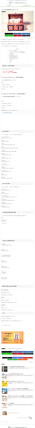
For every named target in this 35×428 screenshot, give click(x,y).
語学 (18, 347)
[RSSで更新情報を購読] (20, 356)
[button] (31, 34)
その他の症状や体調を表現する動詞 (13, 54)
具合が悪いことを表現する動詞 (13, 48)
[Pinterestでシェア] (25, 34)
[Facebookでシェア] (9, 34)
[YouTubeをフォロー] (17, 356)
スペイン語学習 (3, 347)
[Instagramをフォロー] (16, 356)
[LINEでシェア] (20, 34)
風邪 (20, 347)
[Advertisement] (17, 122)
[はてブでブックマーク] (14, 34)
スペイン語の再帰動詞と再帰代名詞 (7, 111)
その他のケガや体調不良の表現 (13, 55)
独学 (16, 347)
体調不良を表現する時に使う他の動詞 (13, 56)
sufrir (10, 58)
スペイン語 (7, 347)
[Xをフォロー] (14, 356)
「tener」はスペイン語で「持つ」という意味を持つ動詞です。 (17, 49)
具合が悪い (10, 347)
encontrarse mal (12, 57)
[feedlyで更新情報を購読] (19, 356)
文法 (14, 347)
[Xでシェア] (4, 34)
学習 (12, 347)
